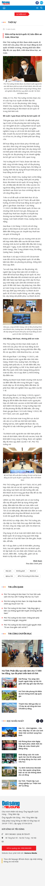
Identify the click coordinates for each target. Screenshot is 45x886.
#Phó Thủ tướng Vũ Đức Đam (28, 576)
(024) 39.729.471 (23, 834)
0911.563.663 (10, 834)
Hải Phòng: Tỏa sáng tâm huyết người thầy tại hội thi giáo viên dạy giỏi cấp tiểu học (31, 681)
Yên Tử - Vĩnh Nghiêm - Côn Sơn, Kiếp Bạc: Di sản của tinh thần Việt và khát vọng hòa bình (31, 731)
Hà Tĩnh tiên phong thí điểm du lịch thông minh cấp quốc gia (30, 693)
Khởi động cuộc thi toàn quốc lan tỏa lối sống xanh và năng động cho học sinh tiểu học (30, 758)
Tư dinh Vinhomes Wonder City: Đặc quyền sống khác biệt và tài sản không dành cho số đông (30, 771)
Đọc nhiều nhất (15, 721)
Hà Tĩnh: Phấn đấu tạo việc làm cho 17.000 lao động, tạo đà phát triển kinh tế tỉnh (22, 672)
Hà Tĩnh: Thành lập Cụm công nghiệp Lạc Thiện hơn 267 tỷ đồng (30, 783)
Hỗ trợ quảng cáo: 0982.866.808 (19, 848)
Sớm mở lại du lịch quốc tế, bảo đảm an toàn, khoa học (23, 35)
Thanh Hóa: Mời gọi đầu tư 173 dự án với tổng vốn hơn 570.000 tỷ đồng (30, 706)
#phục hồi (9, 576)
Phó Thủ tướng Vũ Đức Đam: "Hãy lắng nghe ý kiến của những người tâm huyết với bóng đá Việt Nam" (23, 610)
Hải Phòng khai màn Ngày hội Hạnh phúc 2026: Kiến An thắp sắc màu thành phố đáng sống (30, 745)
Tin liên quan (15, 587)
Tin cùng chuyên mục (20, 633)
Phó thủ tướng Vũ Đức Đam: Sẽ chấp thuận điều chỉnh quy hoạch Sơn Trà (22, 602)
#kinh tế (33, 571)
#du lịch (8, 571)
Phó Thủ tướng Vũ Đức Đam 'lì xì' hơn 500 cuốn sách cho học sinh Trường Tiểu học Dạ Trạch (22, 595)
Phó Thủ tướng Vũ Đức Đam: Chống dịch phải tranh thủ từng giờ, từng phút (21, 619)
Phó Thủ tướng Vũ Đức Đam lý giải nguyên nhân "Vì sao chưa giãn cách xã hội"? (22, 626)
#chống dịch (20, 571)
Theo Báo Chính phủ (34, 563)
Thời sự (12, 22)
